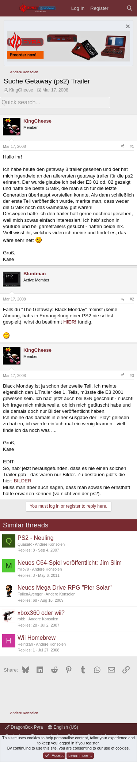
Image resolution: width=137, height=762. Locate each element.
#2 (132, 299)
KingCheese (21, 90)
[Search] (129, 8)
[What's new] (117, 8)
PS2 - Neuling (36, 538)
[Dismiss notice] (127, 27)
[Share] (122, 146)
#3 (132, 375)
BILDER (22, 480)
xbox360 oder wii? (41, 613)
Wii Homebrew (37, 638)
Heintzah (25, 644)
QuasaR (25, 544)
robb (21, 619)
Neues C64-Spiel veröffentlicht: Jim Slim (70, 563)
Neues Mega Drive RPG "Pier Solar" (65, 587)
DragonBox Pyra (24, 727)
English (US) (63, 727)
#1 (132, 146)
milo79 (23, 569)
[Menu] (9, 8)
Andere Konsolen (50, 544)
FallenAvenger (30, 594)
